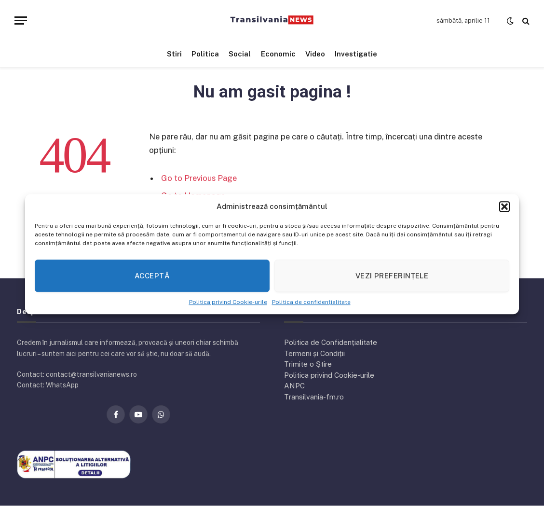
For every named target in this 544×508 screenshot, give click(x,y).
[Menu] (20, 20)
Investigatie (356, 54)
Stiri (174, 54)
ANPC (294, 386)
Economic (278, 54)
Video (315, 54)
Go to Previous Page (199, 178)
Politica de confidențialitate (311, 302)
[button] (504, 206)
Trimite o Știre (308, 364)
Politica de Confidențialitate (330, 342)
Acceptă (152, 276)
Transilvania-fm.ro (314, 397)
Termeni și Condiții (314, 353)
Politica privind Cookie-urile (228, 302)
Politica (205, 54)
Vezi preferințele (392, 276)
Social (240, 54)
